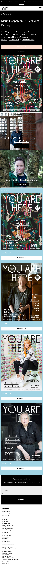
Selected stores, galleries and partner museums (13, 530)
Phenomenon (14, 40)
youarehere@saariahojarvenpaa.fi (10, 559)
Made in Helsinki (28, 40)
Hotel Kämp (5, 532)
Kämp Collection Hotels (8, 510)
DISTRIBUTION (6, 523)
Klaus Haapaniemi (7, 32)
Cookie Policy (21, 4)
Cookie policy (5, 519)
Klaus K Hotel (5, 537)
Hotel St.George (6, 541)
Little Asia (20, 32)
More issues (21, 51)
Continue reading (21, 146)
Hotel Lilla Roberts (6, 535)
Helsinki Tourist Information (8, 527)
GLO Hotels (5, 538)
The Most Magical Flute (20, 34)
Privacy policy (5, 521)
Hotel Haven (5, 534)
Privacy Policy (38, 2)
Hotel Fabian (5, 540)
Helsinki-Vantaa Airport (7, 528)
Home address (11, 37)
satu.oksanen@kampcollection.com (10, 549)
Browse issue (21, 47)
